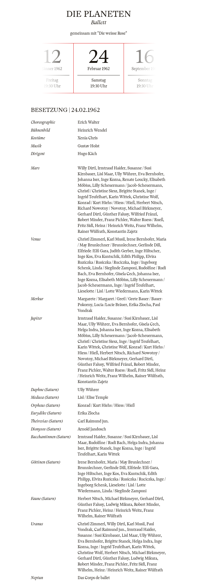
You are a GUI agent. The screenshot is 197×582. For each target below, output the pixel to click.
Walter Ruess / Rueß (146, 220)
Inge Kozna (110, 179)
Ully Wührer (125, 174)
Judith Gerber (121, 251)
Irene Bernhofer (140, 239)
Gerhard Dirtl (89, 214)
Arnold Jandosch (92, 429)
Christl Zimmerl (91, 239)
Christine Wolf (145, 197)
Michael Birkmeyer (144, 208)
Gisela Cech (125, 274)
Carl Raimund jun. (93, 421)
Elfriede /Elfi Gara (93, 251)
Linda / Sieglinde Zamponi (114, 268)
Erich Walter (88, 122)
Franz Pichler (116, 220)
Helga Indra (88, 330)
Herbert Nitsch (149, 203)
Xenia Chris (88, 138)
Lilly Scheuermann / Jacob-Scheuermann (127, 185)
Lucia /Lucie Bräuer (110, 305)
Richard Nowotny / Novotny (102, 208)
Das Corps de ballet (94, 578)
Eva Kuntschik (106, 256)
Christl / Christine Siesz (97, 191)
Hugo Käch (87, 154)
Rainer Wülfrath (91, 231)
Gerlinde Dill (149, 245)
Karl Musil (116, 239)
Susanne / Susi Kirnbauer (128, 318)
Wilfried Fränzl (144, 214)
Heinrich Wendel (92, 130)
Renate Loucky (135, 179)
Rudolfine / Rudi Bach (107, 443)
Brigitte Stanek (132, 191)
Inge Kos (85, 256)
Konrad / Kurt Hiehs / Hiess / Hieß (106, 203)
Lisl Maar (105, 174)
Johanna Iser (88, 179)
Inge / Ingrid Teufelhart (134, 285)
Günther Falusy (116, 214)
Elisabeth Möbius (113, 280)
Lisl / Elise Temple (93, 397)
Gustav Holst (88, 146)
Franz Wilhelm (149, 225)
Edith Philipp (132, 256)
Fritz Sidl (85, 225)
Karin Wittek (120, 197)
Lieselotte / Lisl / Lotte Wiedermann (108, 291)
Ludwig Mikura (119, 504)
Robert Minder (90, 220)
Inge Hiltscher (147, 251)
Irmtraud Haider (111, 168)
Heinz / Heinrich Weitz (114, 225)
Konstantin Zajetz (122, 231)
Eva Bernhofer (150, 174)
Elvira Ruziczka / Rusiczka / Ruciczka (123, 479)
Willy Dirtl (87, 168)
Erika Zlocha (140, 305)
